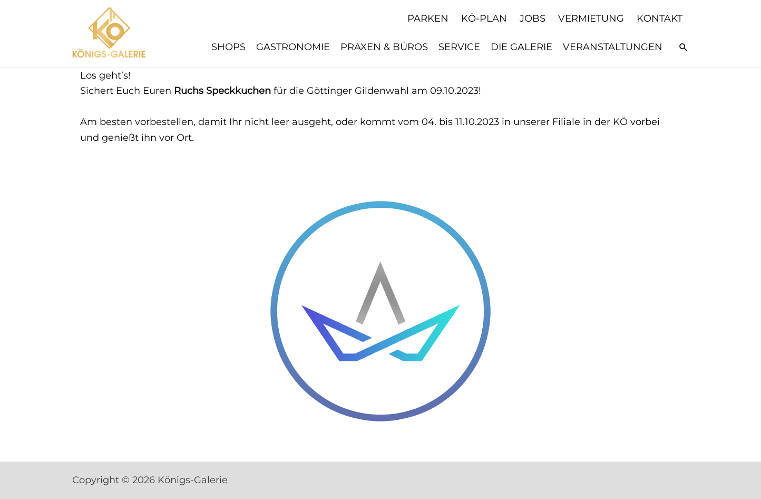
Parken (427, 18)
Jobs (532, 18)
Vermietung (591, 18)
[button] (683, 47)
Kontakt (659, 18)
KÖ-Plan (484, 18)
